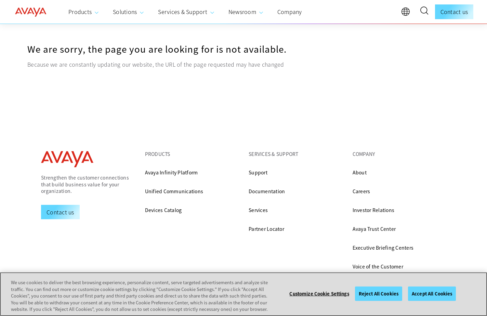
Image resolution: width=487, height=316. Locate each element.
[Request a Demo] (60, 212)
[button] (424, 11)
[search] (424, 11)
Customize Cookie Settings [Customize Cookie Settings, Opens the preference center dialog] (319, 293)
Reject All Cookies (378, 293)
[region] (243, 294)
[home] (31, 12)
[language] (407, 13)
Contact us (454, 12)
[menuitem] (83, 12)
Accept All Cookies (432, 293)
